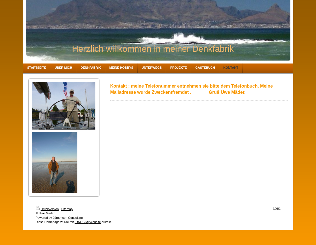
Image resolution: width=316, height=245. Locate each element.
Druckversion (47, 209)
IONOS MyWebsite (88, 222)
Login (277, 208)
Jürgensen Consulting (68, 217)
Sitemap (67, 209)
